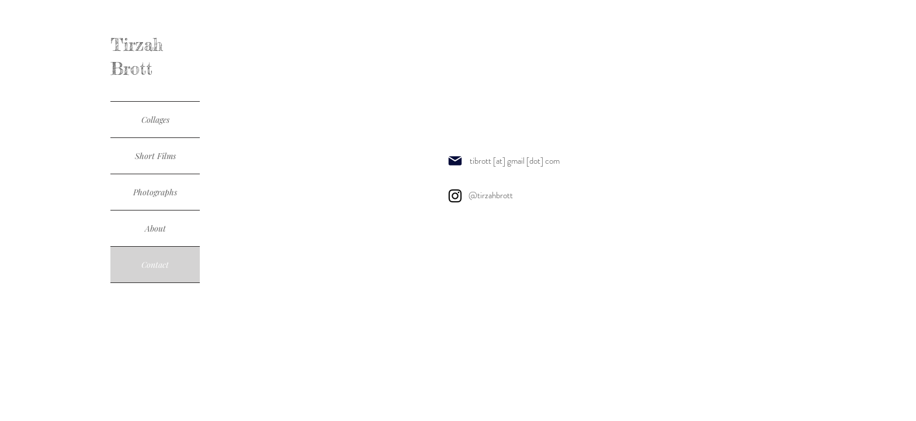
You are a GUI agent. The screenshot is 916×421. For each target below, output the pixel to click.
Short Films (155, 155)
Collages (155, 119)
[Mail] (455, 160)
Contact (155, 264)
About (155, 228)
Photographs (155, 192)
